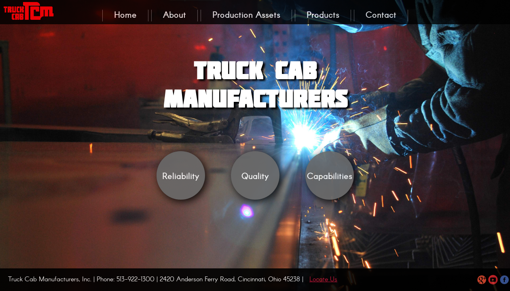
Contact (381, 15)
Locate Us (323, 279)
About (174, 15)
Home (125, 15)
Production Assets (246, 15)
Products (323, 15)
